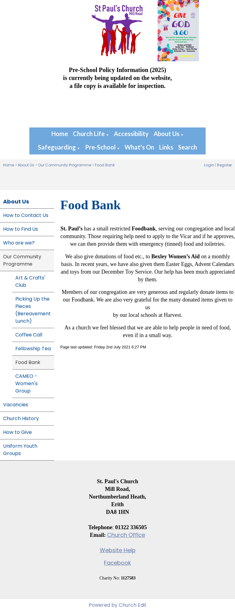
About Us (166, 133)
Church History (21, 418)
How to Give (17, 432)
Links (166, 147)
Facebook (117, 563)
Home (59, 133)
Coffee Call (28, 334)
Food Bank (105, 165)
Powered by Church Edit (118, 605)
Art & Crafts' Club (30, 281)
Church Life (89, 133)
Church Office (126, 535)
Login (209, 165)
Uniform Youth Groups (20, 449)
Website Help (118, 550)
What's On (139, 147)
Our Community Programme (64, 165)
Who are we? (19, 242)
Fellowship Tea (33, 348)
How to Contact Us (25, 215)
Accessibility (131, 133)
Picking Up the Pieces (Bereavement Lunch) (33, 309)
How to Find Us (20, 229)
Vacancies (15, 404)
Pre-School (100, 147)
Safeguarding (57, 147)
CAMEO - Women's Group (26, 383)
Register (224, 165)
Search (187, 147)
